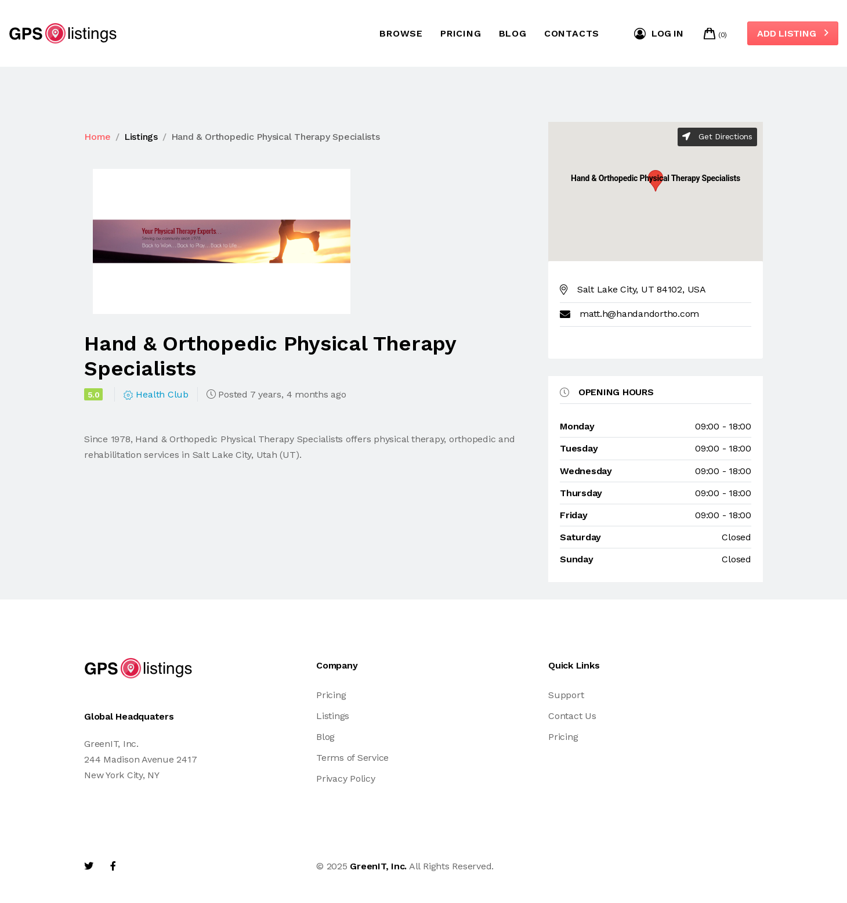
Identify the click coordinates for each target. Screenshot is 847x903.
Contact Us (572, 715)
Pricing (461, 33)
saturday (580, 537)
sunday (576, 559)
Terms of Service (352, 757)
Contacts (571, 33)
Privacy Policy (345, 778)
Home (97, 136)
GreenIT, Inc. (378, 866)
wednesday (586, 470)
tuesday (579, 448)
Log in (658, 33)
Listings (141, 136)
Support (566, 694)
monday (577, 426)
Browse (401, 33)
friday (574, 515)
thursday (581, 493)
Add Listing (792, 33)
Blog (513, 33)
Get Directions (717, 136)
